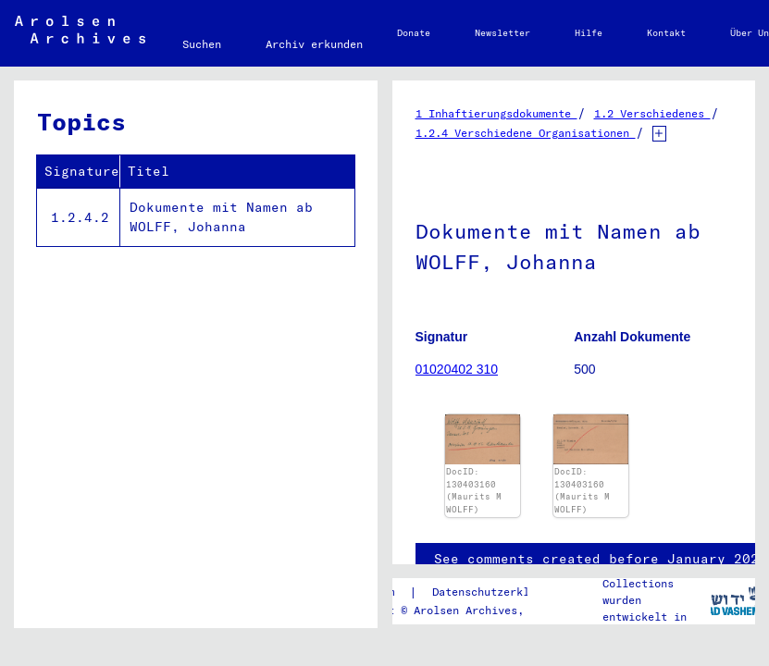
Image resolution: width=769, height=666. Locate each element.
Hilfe (588, 33)
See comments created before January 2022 (600, 558)
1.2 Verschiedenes (652, 113)
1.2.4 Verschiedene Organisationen (526, 133)
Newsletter (502, 33)
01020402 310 (457, 369)
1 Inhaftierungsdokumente (496, 113)
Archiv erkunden (314, 44)
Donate (413, 33)
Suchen (201, 44)
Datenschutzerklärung (497, 591)
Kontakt (666, 33)
